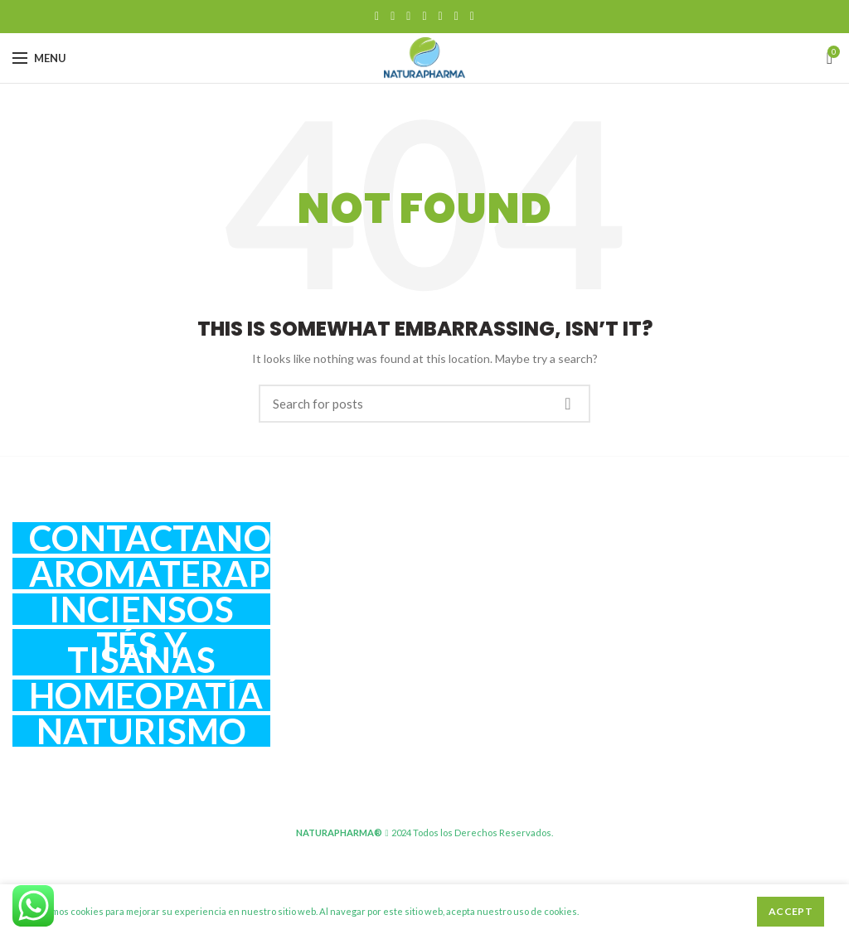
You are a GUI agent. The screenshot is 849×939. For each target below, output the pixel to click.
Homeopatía (146, 695)
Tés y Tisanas (141, 652)
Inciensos (141, 609)
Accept (791, 911)
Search (568, 404)
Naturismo (141, 731)
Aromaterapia (149, 573)
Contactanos (149, 538)
